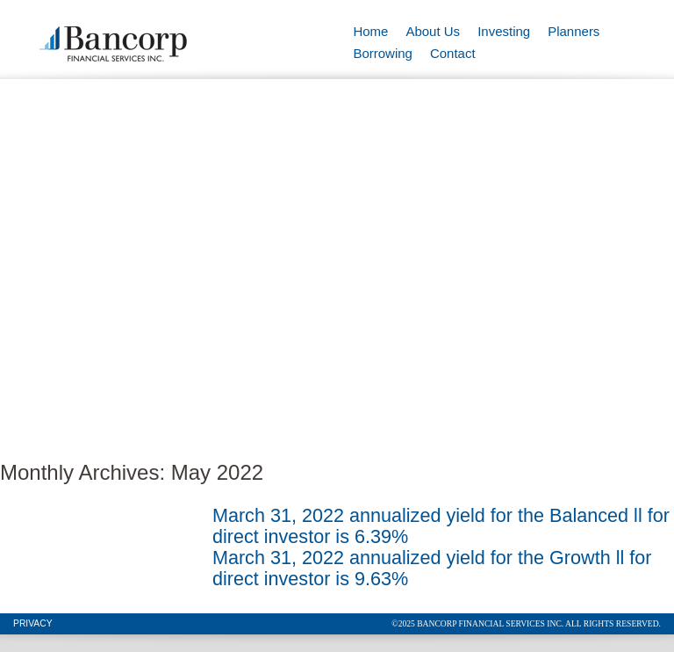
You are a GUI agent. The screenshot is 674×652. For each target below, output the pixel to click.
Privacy (33, 623)
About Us (432, 31)
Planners (573, 31)
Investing (503, 31)
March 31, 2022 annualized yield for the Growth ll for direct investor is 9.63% (432, 568)
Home (370, 31)
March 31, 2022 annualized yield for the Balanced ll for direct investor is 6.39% (441, 525)
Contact (453, 53)
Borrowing (382, 53)
